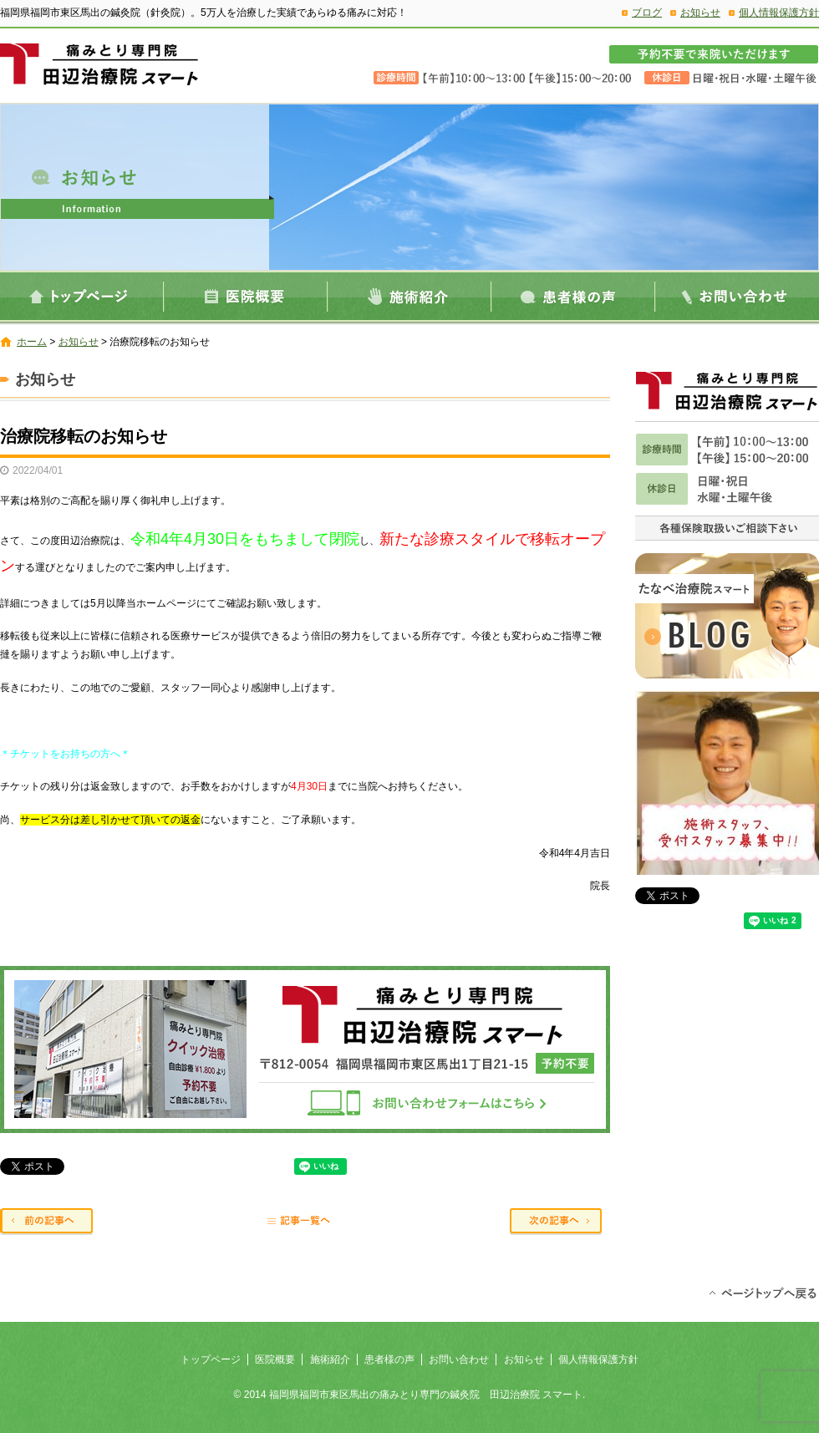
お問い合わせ (737, 296)
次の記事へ (560, 1222)
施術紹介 (409, 296)
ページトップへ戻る (762, 1291)
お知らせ (700, 12)
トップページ (82, 296)
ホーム (32, 342)
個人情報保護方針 (779, 12)
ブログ (647, 12)
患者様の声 (573, 296)
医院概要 (246, 296)
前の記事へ (50, 1222)
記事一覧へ (305, 1222)
